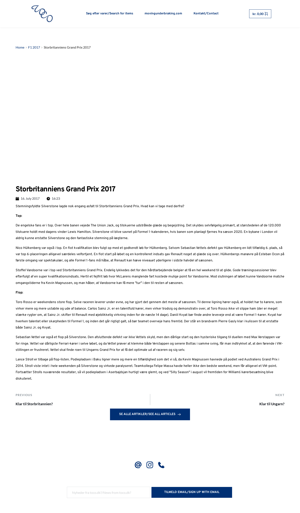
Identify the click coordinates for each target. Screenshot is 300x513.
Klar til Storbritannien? (38, 405)
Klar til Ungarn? (269, 405)
